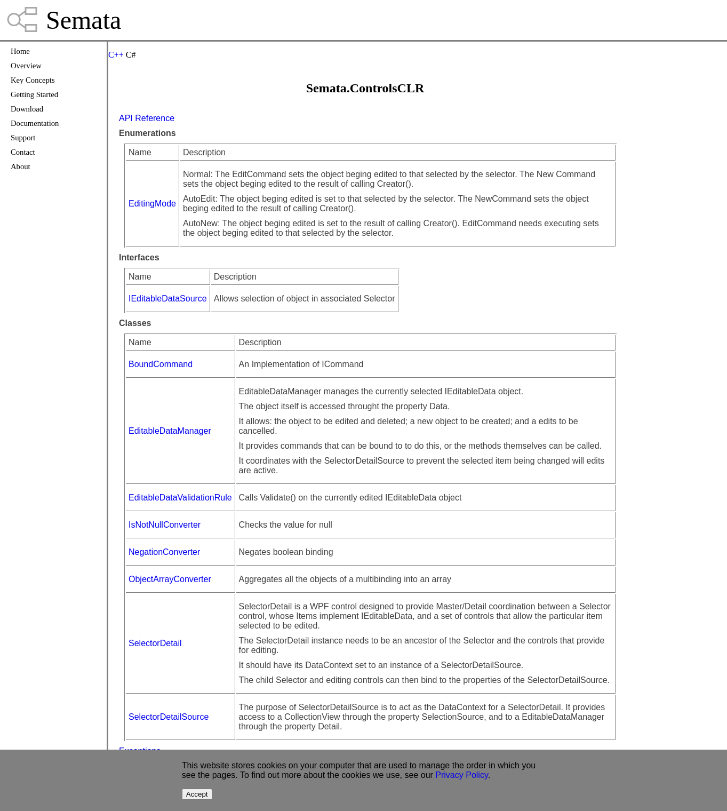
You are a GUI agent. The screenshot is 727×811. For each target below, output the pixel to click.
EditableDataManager (170, 430)
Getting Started (34, 94)
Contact (23, 152)
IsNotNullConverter (165, 524)
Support (23, 137)
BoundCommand (161, 364)
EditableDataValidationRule (180, 497)
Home (20, 51)
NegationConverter (164, 551)
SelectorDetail (155, 643)
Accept (197, 794)
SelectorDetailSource (169, 716)
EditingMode (152, 203)
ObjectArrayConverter (170, 579)
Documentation (35, 123)
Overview (26, 65)
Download (27, 109)
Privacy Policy (461, 775)
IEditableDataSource (168, 298)
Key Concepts (33, 80)
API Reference (146, 118)
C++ (116, 54)
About (20, 166)
